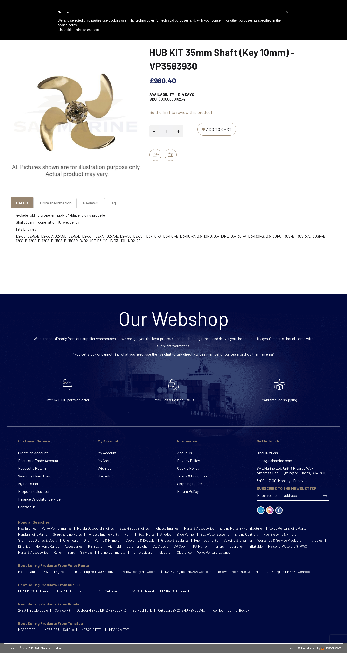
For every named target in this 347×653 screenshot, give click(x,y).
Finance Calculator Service (39, 499)
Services (86, 552)
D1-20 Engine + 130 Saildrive (95, 572)
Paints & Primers (107, 540)
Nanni (129, 534)
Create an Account (33, 452)
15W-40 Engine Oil (55, 572)
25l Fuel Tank (142, 610)
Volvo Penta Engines (57, 528)
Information (187, 441)
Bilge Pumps (186, 534)
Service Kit (62, 610)
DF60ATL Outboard (70, 591)
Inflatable (256, 546)
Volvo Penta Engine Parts (287, 528)
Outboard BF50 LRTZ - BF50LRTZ (101, 610)
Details (22, 202)
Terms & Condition (192, 476)
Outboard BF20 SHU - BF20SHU (181, 610)
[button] (287, 11)
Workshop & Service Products (279, 540)
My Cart (104, 460)
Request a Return (32, 468)
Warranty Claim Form (34, 476)
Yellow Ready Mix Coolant (140, 572)
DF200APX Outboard (33, 591)
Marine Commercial (112, 552)
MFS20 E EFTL (92, 629)
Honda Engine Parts (32, 534)
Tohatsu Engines (166, 528)
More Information (56, 202)
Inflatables (315, 540)
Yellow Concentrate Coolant (238, 572)
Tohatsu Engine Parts (103, 534)
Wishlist (104, 468)
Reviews (90, 202)
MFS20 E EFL (27, 629)
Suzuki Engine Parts (67, 534)
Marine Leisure (141, 552)
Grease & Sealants (175, 540)
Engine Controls (246, 534)
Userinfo (104, 476)
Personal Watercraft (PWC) (288, 546)
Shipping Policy (189, 483)
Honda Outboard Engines (95, 528)
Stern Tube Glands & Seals (38, 540)
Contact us (27, 506)
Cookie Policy (188, 468)
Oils (86, 540)
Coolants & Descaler (141, 540)
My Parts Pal (28, 483)
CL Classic (160, 546)
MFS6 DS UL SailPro (59, 629)
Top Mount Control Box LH (230, 610)
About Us (184, 452)
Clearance (184, 552)
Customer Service (34, 441)
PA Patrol (200, 546)
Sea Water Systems (214, 534)
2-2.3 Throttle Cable (33, 610)
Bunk (71, 552)
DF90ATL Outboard (105, 591)
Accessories (74, 546)
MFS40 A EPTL (120, 629)
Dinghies (24, 546)
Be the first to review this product (180, 112)
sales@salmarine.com (274, 460)
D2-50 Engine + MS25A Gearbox (188, 572)
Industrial (164, 552)
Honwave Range (47, 546)
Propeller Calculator (33, 491)
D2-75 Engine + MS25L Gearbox (288, 572)
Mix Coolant (26, 572)
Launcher (236, 546)
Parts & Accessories (199, 528)
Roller (58, 552)
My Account (108, 441)
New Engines (27, 528)
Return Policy (188, 491)
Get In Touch (268, 441)
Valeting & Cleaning (238, 540)
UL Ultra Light (136, 546)
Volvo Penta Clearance (213, 552)
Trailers (218, 546)
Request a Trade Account (38, 460)
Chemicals (70, 540)
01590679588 (267, 452)
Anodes (165, 534)
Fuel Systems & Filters (280, 534)
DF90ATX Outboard (139, 591)
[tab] (22, 203)
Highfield (114, 546)
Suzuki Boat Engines (134, 528)
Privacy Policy (188, 460)
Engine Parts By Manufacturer (242, 528)
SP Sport (180, 546)
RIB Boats (95, 546)
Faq (112, 202)
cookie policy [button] (67, 25)
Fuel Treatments (206, 540)
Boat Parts (146, 534)
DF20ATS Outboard (174, 591)
